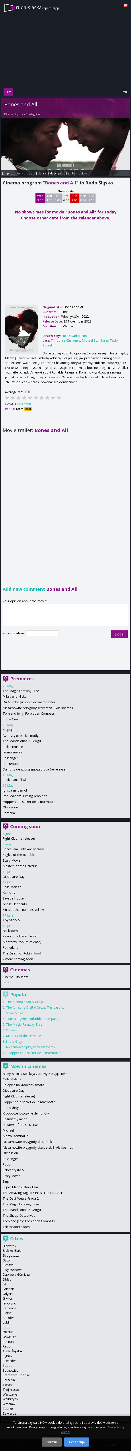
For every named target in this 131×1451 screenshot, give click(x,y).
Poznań (8, 1342)
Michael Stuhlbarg (95, 340)
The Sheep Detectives (19, 1215)
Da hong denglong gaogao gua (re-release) (34, 769)
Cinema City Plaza (16, 977)
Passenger (10, 758)
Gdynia (8, 1294)
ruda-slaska (38, 7)
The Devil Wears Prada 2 (21, 1198)
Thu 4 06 (49, 198)
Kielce (7, 1313)
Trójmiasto (11, 1389)
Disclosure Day (13, 876)
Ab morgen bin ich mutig (21, 735)
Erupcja (8, 729)
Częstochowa (12, 1270)
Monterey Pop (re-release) (22, 942)
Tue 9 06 (91, 198)
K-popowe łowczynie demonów (26, 1113)
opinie (83, 173)
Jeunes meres (12, 752)
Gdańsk (8, 1289)
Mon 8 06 (83, 198)
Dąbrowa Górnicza (16, 1274)
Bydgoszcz (11, 1255)
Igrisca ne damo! (15, 790)
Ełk (5, 1284)
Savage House (13, 898)
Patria (7, 983)
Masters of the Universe (20, 866)
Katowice (9, 1308)
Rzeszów (9, 1361)
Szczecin (9, 1380)
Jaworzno (9, 1303)
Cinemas (20, 970)
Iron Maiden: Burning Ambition (25, 796)
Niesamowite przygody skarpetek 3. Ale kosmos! (38, 708)
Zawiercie (9, 1413)
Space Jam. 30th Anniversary (23, 849)
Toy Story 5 (11, 920)
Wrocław (9, 1404)
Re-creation (11, 764)
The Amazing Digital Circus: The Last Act (36, 1007)
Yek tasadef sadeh (16, 1227)
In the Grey (11, 719)
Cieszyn (8, 1265)
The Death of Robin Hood (22, 953)
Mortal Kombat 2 (15, 1136)
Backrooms (11, 931)
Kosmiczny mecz (15, 1119)
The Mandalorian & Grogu (22, 741)
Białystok (9, 1246)
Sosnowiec (10, 1370)
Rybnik (7, 1356)
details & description (51, 173)
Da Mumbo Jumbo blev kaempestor (29, 702)
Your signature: (14, 633)
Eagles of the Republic (19, 855)
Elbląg (7, 1279)
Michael (8, 1130)
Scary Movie (11, 860)
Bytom (8, 1260)
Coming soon (25, 826)
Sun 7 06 (75, 198)
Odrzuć (51, 1442)
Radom (8, 1346)
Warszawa (10, 1394)
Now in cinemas (28, 1066)
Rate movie (24, 403)
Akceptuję (76, 1442)
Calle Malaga (12, 887)
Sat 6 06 (66, 198)
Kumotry (9, 892)
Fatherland (10, 947)
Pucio (7, 1164)
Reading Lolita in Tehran (20, 936)
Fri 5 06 (58, 198)
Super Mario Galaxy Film (20, 1187)
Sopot (7, 1365)
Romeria (9, 813)
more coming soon (19, 959)
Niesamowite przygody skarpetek (30, 1047)
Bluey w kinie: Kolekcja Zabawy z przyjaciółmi (35, 1074)
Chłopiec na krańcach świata (23, 1085)
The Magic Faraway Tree (21, 691)
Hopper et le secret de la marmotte (29, 802)
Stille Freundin (13, 747)
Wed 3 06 (40, 198)
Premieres (22, 679)
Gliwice (8, 1298)
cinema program (24, 173)
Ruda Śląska (12, 1351)
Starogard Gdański (16, 1375)
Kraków (8, 1318)
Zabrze (8, 1408)
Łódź (6, 1327)
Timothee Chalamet (65, 340)
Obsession (10, 807)
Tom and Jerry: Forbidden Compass (29, 713)
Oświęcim (10, 1337)
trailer (72, 173)
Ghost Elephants (15, 904)
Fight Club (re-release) (19, 838)
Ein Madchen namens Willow (23, 909)
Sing (6, 1181)
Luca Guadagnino (30, 114)
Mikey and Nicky (14, 696)
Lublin (7, 1322)
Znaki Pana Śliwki (15, 780)
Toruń (7, 1385)
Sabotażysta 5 (13, 1170)
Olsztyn (8, 1332)
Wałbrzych (10, 1399)
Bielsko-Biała (12, 1250)
